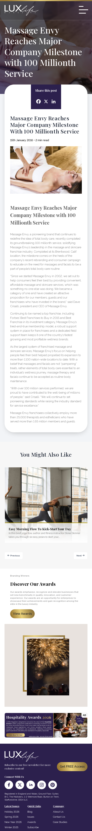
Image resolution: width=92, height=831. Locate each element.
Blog (29, 811)
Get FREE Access (72, 766)
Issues (30, 816)
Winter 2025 (11, 827)
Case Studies (60, 822)
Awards (31, 822)
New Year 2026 (13, 822)
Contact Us (59, 816)
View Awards (22, 613)
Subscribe (33, 827)
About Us (58, 811)
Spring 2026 (11, 816)
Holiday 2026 (12, 811)
